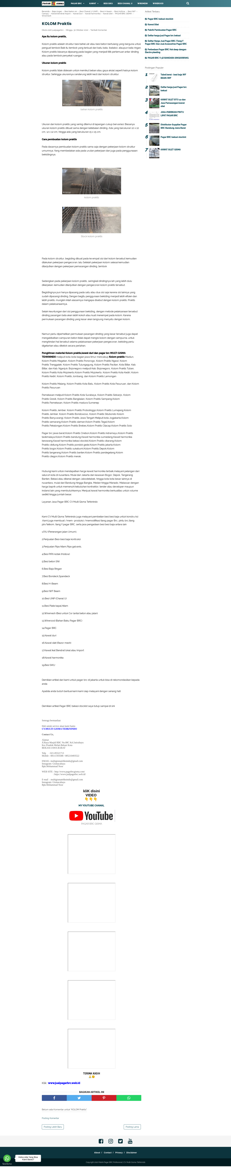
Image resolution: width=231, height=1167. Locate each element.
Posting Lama (132, 1127)
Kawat (92, 3)
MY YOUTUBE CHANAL (92, 806)
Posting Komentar (50, 1119)
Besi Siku (108, 3)
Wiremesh (142, 3)
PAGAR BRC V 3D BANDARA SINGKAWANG (168, 58)
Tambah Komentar (98, 31)
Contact (107, 1153)
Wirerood (158, 3)
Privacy (120, 1153)
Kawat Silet (153, 24)
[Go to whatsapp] (7, 1158)
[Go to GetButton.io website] (7, 1164)
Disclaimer (134, 1153)
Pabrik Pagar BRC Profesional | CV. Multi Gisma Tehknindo (122, 1163)
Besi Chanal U (125, 3)
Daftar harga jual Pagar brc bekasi (164, 35)
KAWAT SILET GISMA (171, 149)
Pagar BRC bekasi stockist (160, 19)
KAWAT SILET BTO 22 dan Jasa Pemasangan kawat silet (173, 102)
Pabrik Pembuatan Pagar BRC (162, 30)
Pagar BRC (76, 3)
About (94, 1153)
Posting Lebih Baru (53, 1127)
